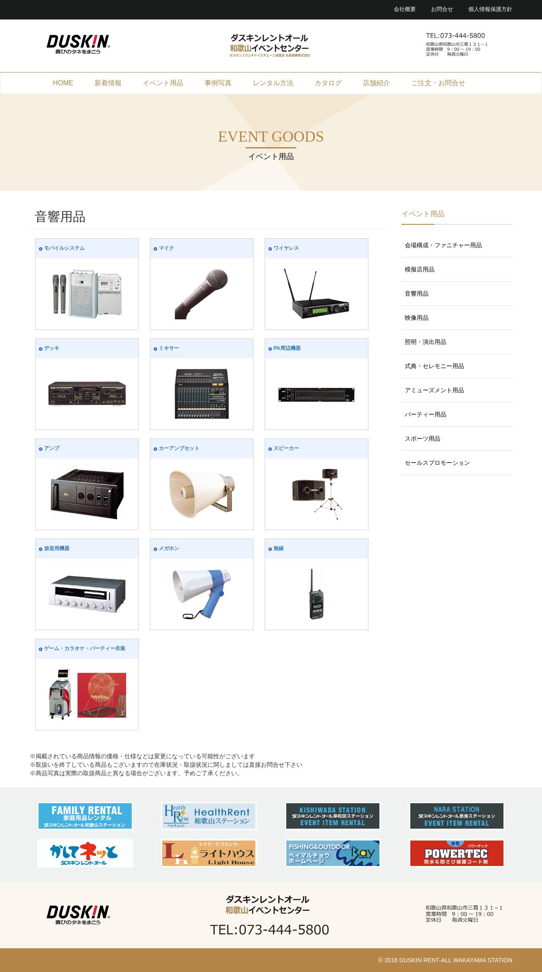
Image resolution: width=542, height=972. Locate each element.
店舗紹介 (376, 83)
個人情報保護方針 (490, 9)
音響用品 (417, 293)
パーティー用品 (425, 414)
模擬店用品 (419, 269)
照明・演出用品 (425, 341)
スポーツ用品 (422, 438)
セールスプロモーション (437, 462)
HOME (63, 83)
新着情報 (108, 83)
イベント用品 (163, 83)
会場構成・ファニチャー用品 (443, 245)
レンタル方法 (273, 83)
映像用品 (417, 317)
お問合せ (442, 9)
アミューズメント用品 (434, 390)
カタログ (328, 83)
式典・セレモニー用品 (434, 366)
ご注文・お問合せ (438, 83)
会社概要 (405, 9)
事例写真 (218, 83)
